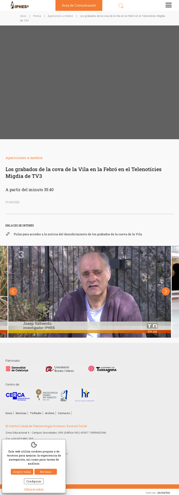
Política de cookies (34, 489)
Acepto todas (22, 472)
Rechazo (45, 472)
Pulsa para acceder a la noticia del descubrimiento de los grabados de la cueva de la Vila (78, 234)
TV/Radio (36, 413)
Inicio (23, 16)
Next (166, 291)
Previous (13, 291)
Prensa (37, 16)
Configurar (33, 481)
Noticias (21, 413)
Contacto (64, 413)
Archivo (49, 413)
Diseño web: (158, 493)
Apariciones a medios (60, 16)
